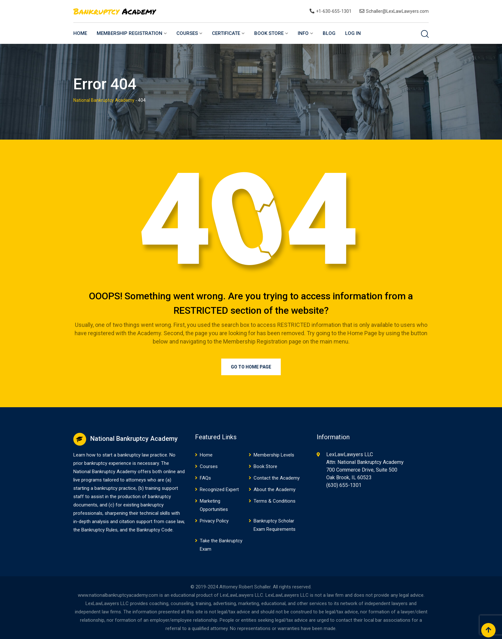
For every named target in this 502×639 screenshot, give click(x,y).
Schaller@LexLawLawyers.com (397, 11)
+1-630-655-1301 (334, 11)
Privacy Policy (214, 521)
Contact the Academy (277, 478)
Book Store (269, 33)
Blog (329, 33)
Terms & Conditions (275, 501)
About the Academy (275, 489)
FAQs (205, 478)
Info (303, 33)
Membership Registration (129, 33)
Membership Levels (274, 455)
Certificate (226, 33)
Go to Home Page (251, 366)
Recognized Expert (219, 489)
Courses (187, 33)
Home (80, 33)
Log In (353, 33)
